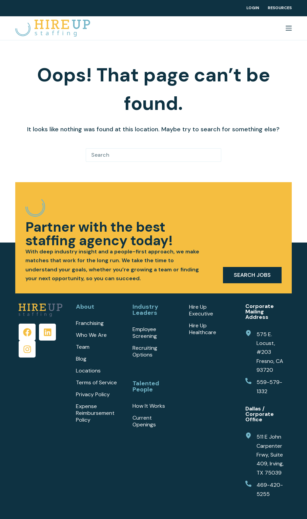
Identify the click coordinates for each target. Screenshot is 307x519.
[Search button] (214, 155)
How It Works (148, 406)
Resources (280, 8)
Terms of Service (96, 382)
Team (82, 347)
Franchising (90, 323)
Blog (81, 358)
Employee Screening (144, 333)
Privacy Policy (93, 394)
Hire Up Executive (201, 310)
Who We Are (91, 335)
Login (252, 8)
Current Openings (144, 421)
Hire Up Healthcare (202, 329)
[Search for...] (147, 155)
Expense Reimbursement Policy (95, 413)
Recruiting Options (144, 351)
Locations (88, 370)
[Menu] (289, 28)
